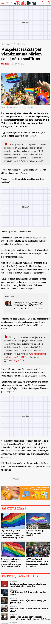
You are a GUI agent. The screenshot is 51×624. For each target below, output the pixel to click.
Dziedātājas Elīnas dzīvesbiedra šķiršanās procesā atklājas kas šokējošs (30, 618)
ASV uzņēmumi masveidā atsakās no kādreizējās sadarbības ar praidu (38, 563)
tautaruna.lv (5, 64)
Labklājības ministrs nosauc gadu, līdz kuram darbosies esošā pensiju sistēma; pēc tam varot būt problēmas (29, 304)
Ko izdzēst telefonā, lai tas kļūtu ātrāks (29, 309)
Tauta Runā (10, 44)
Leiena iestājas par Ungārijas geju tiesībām (35, 533)
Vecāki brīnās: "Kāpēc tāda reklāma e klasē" (29, 609)
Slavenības (21, 44)
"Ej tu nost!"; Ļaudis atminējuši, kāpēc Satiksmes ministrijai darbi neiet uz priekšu (12, 534)
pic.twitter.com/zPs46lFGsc (16, 357)
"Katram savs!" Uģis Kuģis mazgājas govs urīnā (28, 601)
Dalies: (16, 479)
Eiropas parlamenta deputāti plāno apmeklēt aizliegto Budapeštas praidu (11, 563)
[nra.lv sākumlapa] (9, 3)
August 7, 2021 (20, 360)
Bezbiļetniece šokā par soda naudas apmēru (28, 593)
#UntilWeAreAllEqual (37, 354)
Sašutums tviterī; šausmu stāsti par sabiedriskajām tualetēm (28, 585)
